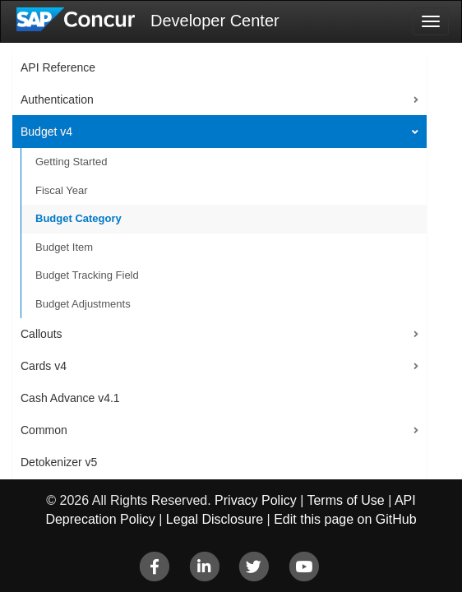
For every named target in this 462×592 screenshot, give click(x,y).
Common (44, 430)
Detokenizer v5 (59, 462)
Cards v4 (44, 365)
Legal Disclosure (214, 519)
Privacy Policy (256, 500)
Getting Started (71, 161)
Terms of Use (345, 500)
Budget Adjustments (83, 304)
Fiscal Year (61, 190)
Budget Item (64, 247)
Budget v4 (46, 131)
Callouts (41, 333)
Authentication (57, 99)
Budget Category (78, 218)
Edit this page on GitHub (345, 519)
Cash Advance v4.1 (70, 398)
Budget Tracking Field (87, 275)
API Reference (58, 67)
